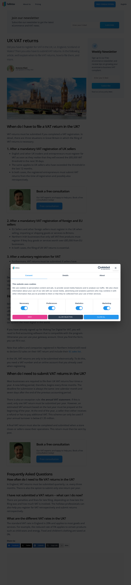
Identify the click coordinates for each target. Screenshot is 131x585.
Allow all (101, 317)
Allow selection (65, 317)
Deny (30, 317)
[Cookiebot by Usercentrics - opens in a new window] (99, 268)
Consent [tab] (29, 275)
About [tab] (102, 275)
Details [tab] (66, 275)
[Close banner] (116, 268)
